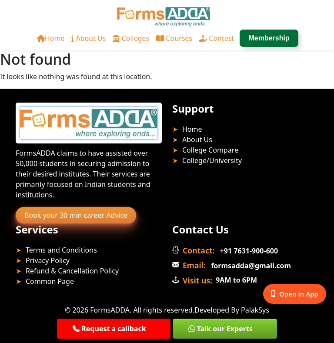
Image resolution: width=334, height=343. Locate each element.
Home (51, 38)
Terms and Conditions (61, 250)
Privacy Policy (48, 260)
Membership (269, 38)
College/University (212, 160)
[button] (113, 329)
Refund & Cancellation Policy (72, 271)
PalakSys (255, 310)
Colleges (131, 38)
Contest (216, 38)
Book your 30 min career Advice (75, 215)
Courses (174, 38)
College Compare (210, 150)
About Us (88, 38)
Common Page (50, 281)
